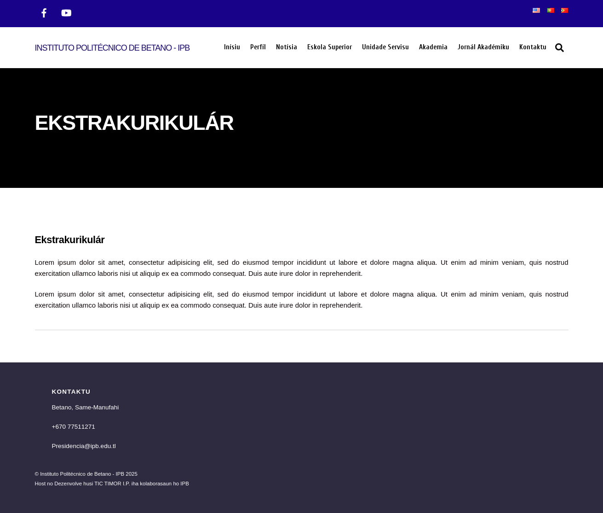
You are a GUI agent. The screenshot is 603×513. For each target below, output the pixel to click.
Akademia (433, 47)
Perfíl (258, 47)
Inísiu (232, 47)
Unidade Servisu (385, 47)
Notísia (286, 47)
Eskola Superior (329, 47)
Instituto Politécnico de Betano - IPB (82, 474)
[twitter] (66, 12)
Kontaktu (532, 47)
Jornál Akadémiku (483, 47)
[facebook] (44, 12)
